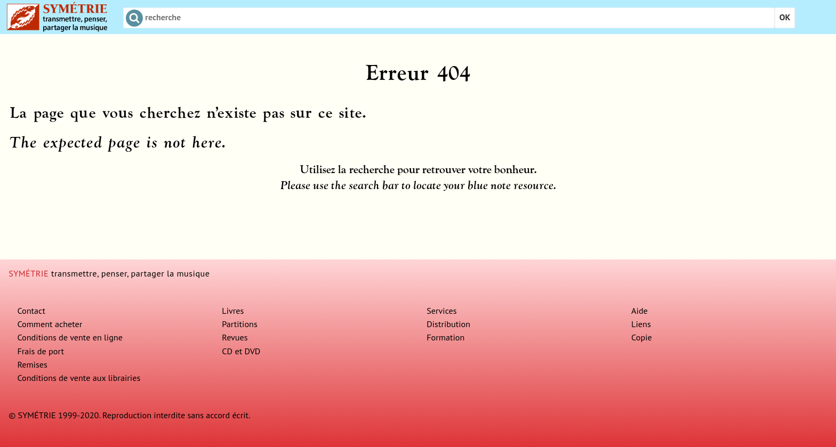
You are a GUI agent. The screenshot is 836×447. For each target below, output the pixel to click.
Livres (233, 310)
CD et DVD (241, 351)
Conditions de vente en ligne (70, 337)
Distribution (448, 324)
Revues (234, 337)
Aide (639, 310)
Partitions (240, 324)
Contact (31, 310)
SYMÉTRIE (29, 273)
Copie (641, 337)
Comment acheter (49, 324)
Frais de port (40, 351)
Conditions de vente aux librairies (78, 377)
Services (441, 310)
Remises (32, 364)
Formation (445, 337)
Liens (641, 324)
